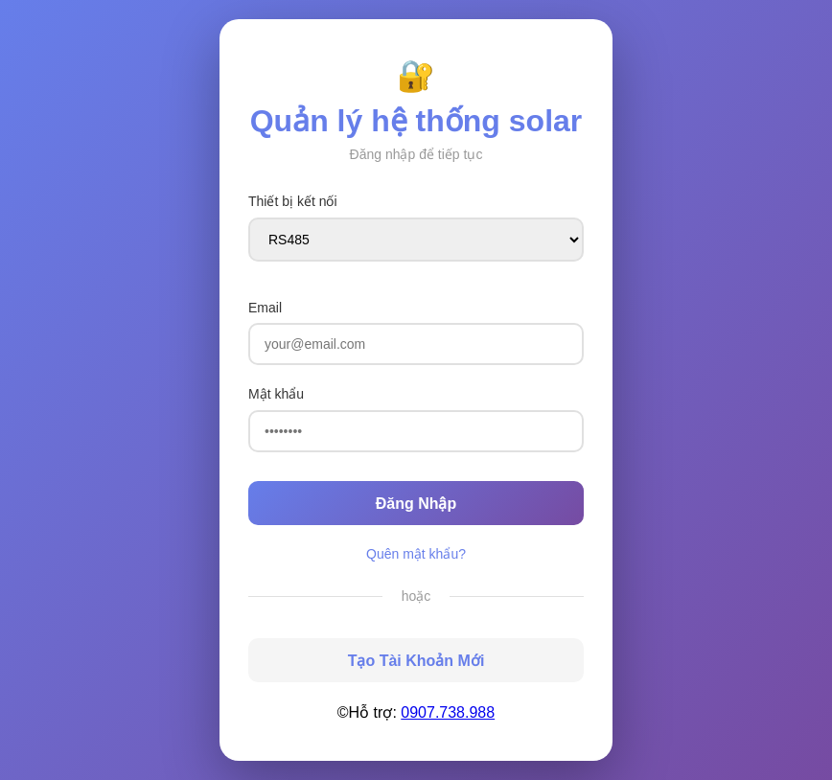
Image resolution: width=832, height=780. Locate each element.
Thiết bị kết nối (292, 201)
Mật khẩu (276, 393)
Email (265, 307)
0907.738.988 (448, 712)
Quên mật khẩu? (416, 554)
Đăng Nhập (416, 503)
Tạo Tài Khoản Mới (416, 661)
